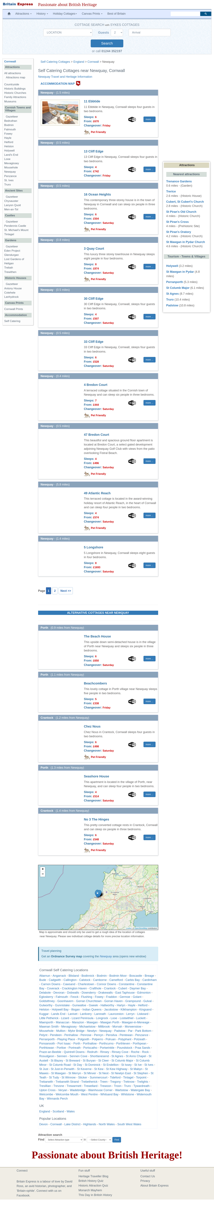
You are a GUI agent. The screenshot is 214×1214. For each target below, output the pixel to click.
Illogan (75, 1009)
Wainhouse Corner (100, 1090)
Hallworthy (107, 1005)
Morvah (117, 1026)
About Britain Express (154, 1185)
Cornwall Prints (13, 309)
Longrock (102, 1018)
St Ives (148, 1064)
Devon (43, 1124)
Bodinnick (87, 975)
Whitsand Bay (109, 1094)
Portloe (61, 1047)
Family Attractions (15, 97)
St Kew (98, 1069)
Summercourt (98, 1077)
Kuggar (44, 1014)
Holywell (9, 150)
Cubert (122, 988)
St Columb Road (60, 1064)
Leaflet (128, 928)
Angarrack (59, 975)
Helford (142, 1005)
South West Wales (129, 1124)
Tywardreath (141, 1086)
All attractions (12, 73)
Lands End (58, 1014)
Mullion (60, 1030)
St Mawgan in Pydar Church (185, 242)
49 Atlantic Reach (97, 493)
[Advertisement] (18, 378)
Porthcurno (106, 1043)
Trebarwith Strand (67, 1081)
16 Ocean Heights (97, 194)
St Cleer (103, 1060)
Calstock (84, 980)
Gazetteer (12, 116)
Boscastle (135, 975)
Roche (135, 1052)
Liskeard (142, 1014)
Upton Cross (47, 1090)
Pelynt (43, 1035)
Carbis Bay (132, 980)
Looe (114, 1018)
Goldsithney (47, 1001)
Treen (103, 1081)
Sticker (82, 1077)
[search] (185, 14)
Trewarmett (74, 1086)
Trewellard (90, 1086)
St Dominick (92, 1064)
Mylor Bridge (76, 1030)
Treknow (128, 1081)
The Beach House (97, 636)
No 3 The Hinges (96, 819)
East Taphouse (125, 992)
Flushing (86, 996)
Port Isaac (64, 1043)
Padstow (119, 1030)
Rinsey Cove (120, 1052)
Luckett (140, 1018)
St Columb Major (122, 1060)
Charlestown (86, 984)
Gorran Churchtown (89, 1001)
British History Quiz (90, 1180)
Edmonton (144, 992)
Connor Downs (106, 984)
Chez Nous (92, 726)
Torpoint (141, 1077)
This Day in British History (95, 1195)
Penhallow (71, 1035)
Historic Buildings (15, 88)
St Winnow (69, 1077)
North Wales (107, 1124)
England (78, 61)
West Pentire (89, 1094)
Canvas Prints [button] (92, 13)
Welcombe (46, 1094)
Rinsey (104, 1052)
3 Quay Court (94, 248)
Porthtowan (46, 1047)
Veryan (62, 1090)
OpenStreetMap (141, 928)
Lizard (65, 1018)
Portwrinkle (107, 1047)
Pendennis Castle (15, 225)
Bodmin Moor (118, 975)
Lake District (72, 1124)
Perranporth (47, 1039)
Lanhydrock (11, 296)
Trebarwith (46, 1081)
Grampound (133, 1001)
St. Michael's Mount (16, 230)
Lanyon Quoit (12, 205)
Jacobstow (111, 1009)
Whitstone (127, 1094)
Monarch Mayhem (90, 1190)
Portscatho (90, 1047)
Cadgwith (55, 980)
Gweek (93, 1005)
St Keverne (84, 1069)
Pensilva (111, 1035)
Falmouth (62, 996)
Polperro (97, 1039)
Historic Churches (15, 92)
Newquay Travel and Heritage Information (65, 76)
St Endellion (111, 1064)
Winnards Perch (57, 1098)
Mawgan (92, 1022)
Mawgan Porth (109, 1022)
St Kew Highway (116, 1069)
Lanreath (100, 1014)
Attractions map (15, 77)
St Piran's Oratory (178, 232)
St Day (77, 1064)
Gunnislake (62, 1005)
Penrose (85, 1035)
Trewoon (105, 1086)
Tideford (115, 1077)
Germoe (125, 996)
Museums (10, 101)
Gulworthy (45, 1005)
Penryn (98, 1035)
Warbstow (121, 1090)
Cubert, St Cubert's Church (185, 201)
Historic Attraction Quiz (93, 1185)
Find (41, 1139)
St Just (43, 1069)
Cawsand (69, 984)
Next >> (65, 590)
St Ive (138, 1064)
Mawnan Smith (49, 1026)
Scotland (58, 1111)
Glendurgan (11, 254)
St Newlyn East (121, 1073)
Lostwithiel (126, 1018)
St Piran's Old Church (181, 211)
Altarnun (44, 975)
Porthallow (90, 1043)
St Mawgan (58, 1073)
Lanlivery (86, 1014)
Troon (117, 1086)
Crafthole (95, 988)
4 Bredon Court (95, 385)
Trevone (58, 1086)
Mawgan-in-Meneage (135, 1022)
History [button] (42, 13)
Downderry (89, 992)
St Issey (126, 1064)
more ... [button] (149, 119)
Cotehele (9, 292)
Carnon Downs (50, 984)
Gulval (147, 1001)
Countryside (11, 84)
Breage (149, 975)
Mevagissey (69, 1026)
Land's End (11, 154)
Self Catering (12, 321)
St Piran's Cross (177, 221)
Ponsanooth (47, 1043)
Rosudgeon (46, 1056)
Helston (44, 1009)
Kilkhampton (129, 1009)
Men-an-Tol (11, 209)
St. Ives (9, 180)
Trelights (142, 1081)
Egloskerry (46, 996)
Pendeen (56, 1035)
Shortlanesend (99, 1056)
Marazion (78, 1022)
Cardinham (149, 980)
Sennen (62, 1056)
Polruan (111, 1039)
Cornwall (93, 61)
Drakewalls (105, 992)
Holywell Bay (60, 1009)
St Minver (90, 1073)
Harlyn (121, 1005)
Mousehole (46, 1030)
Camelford (116, 980)
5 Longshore (93, 547)
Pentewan (126, 1035)
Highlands (89, 1124)
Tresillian (45, 1086)
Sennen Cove (78, 1056)
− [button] (43, 874)
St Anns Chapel (136, 1056)
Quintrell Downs (74, 1052)
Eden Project (12, 250)
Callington (70, 980)
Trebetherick (89, 1081)
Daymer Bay (138, 988)
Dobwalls (73, 992)
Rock (145, 1052)
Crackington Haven (74, 988)
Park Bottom (143, 1030)
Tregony (115, 1081)
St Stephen (141, 1073)
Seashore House (96, 776)
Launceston (116, 1014)
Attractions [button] (23, 13)
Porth (76, 1043)
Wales (71, 1111)
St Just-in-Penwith (62, 1069)
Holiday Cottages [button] (65, 13)
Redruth (92, 1052)
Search (107, 43)
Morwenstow (133, 1026)
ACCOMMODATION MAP (58, 83)
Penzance (141, 1035)
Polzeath (139, 1039)
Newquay (106, 956)
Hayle (131, 1005)
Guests (104, 32)
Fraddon (111, 996)
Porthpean (139, 1043)
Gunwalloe (79, 1005)
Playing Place (66, 1039)
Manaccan (62, 1022)
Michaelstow (87, 1026)
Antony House (13, 288)
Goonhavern (65, 1001)
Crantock (110, 988)
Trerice (171, 191)
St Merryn (74, 1073)
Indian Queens (91, 1009)
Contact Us (147, 1176)
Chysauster (11, 201)
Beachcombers (95, 683)
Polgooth (83, 1039)
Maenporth (46, 1022)
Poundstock (124, 1047)
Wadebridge (78, 1090)
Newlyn (92, 1030)
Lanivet (72, 1014)
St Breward (73, 1060)
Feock (74, 996)
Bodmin (102, 975)
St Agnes (117, 1056)
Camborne (100, 980)
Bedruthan (10, 120)
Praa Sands (142, 1047)
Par (130, 1030)
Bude (42, 980)
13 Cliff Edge (93, 151)
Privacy (145, 1180)
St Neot (103, 1073)
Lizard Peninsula (82, 1018)
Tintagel (128, 1077)
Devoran (58, 992)
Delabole (45, 992)
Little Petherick (48, 1018)
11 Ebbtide (92, 101)
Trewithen (10, 272)
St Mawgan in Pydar (180, 271)
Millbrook (104, 1026)
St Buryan (89, 1060)
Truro (127, 1086)
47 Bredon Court (96, 434)
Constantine (126, 984)
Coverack (53, 988)
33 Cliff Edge (93, 341)
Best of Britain (116, 13)
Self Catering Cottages (55, 61)
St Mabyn (136, 1069)
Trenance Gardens (179, 181)
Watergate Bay (140, 1090)
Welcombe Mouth (67, 1094)
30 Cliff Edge (93, 298)
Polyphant (124, 1039)
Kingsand (145, 1009)
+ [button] (43, 869)
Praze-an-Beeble (50, 1052)
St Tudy (54, 1077)
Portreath (75, 1047)
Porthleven (123, 1043)
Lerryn (130, 1014)
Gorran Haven (113, 1001)
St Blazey (57, 1060)
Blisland (74, 975)
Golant (137, 996)
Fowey (99, 996)
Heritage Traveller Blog (93, 1176)
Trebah (8, 267)
